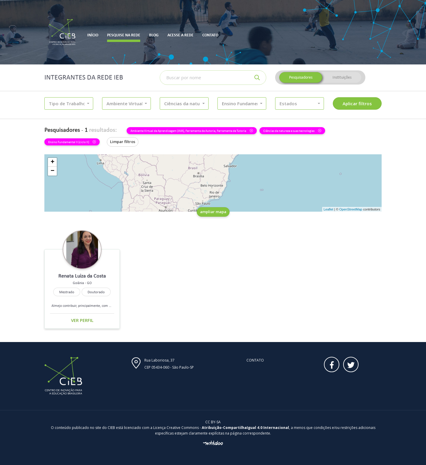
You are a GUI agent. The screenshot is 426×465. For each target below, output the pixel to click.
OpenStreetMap (350, 209)
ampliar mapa (213, 211)
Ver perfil (82, 320)
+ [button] (52, 162)
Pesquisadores (300, 77)
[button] (68, 103)
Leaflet (328, 209)
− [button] (52, 171)
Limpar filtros (122, 141)
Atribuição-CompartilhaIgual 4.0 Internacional (245, 427)
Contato (255, 360)
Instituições (342, 77)
